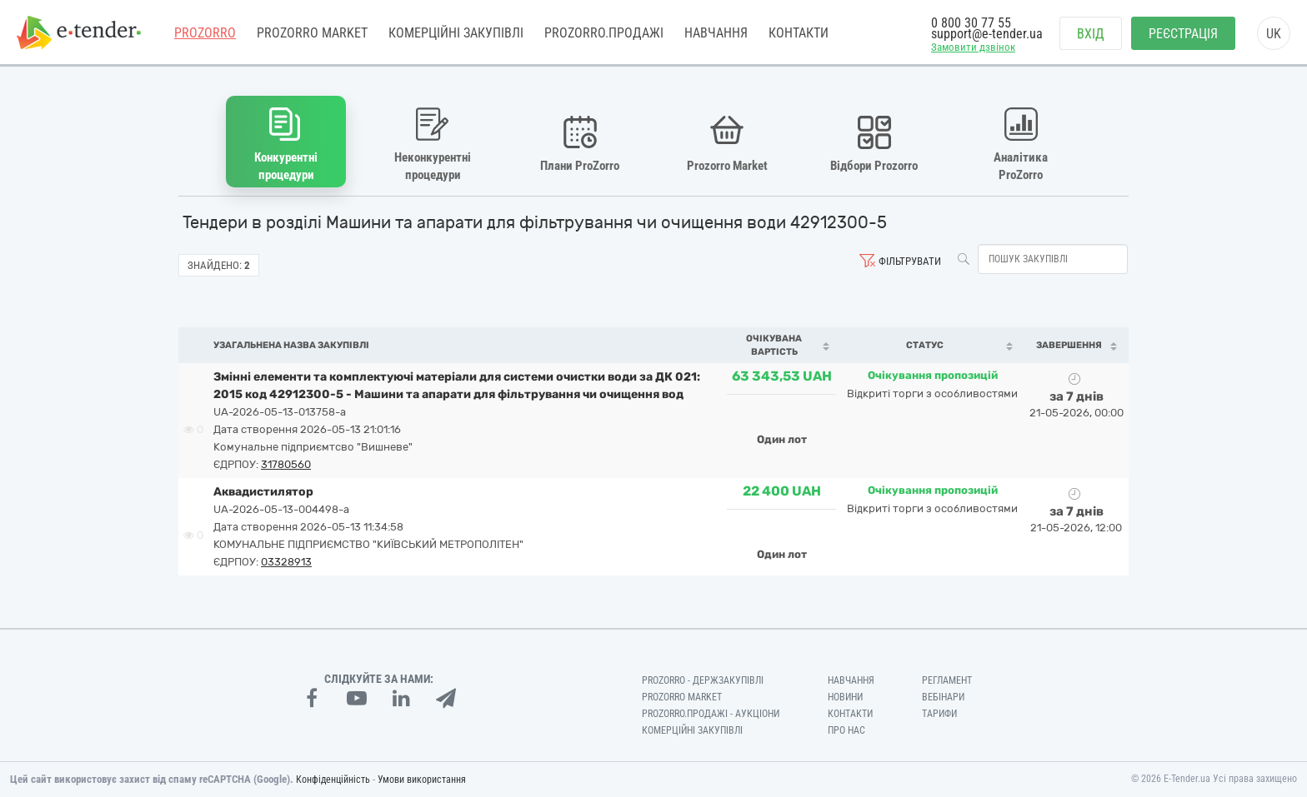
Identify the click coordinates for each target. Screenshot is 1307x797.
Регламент (947, 680)
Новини (845, 697)
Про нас (846, 730)
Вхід (1090, 34)
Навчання (716, 33)
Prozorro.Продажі (604, 33)
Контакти (799, 33)
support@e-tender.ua (987, 34)
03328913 (286, 561)
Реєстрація (1183, 34)
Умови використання (422, 779)
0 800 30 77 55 (971, 23)
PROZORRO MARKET (312, 33)
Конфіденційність (333, 779)
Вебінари (943, 697)
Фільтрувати (910, 261)
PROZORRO (205, 33)
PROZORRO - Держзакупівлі (703, 680)
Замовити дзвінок (973, 47)
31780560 (286, 464)
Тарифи (939, 714)
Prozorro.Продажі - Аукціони (710, 714)
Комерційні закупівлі (455, 33)
